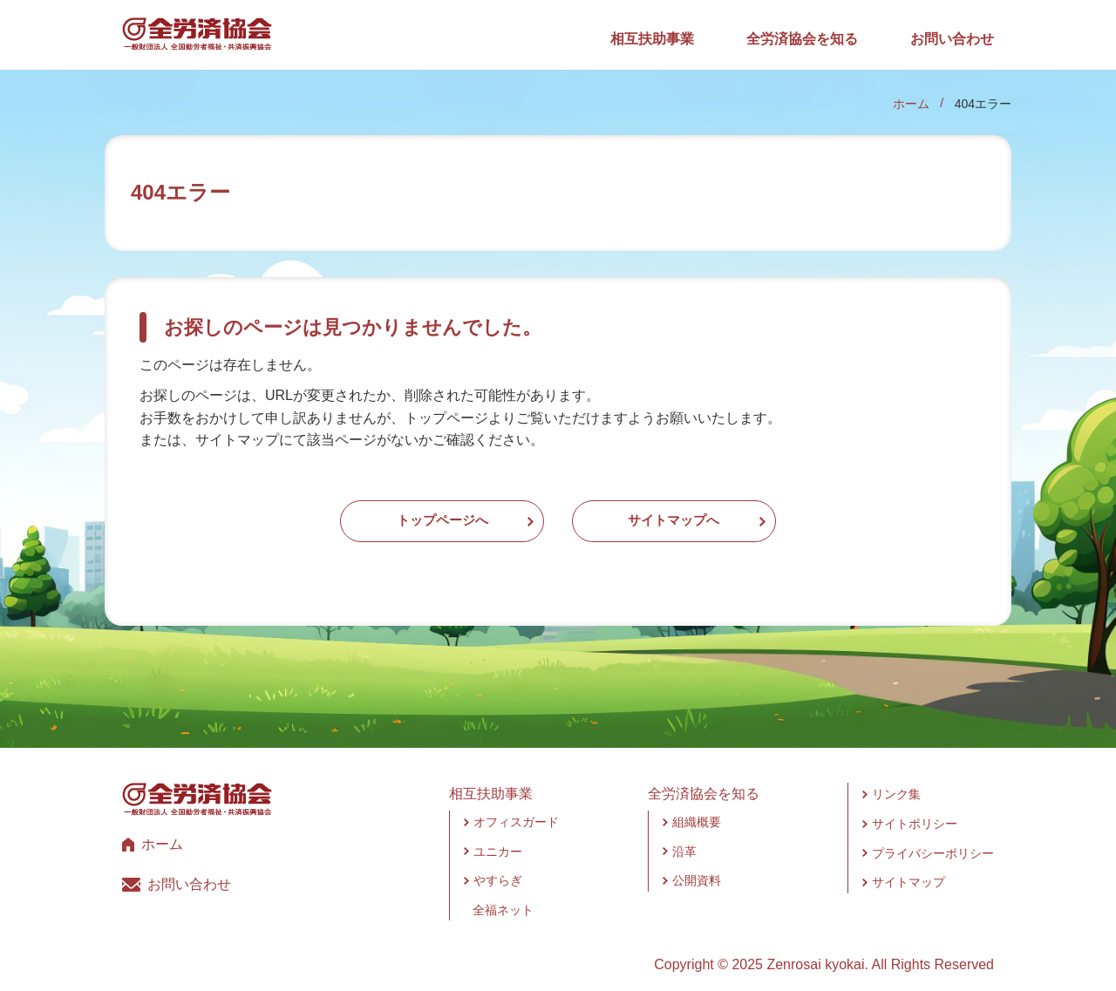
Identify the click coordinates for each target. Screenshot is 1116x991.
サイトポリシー (914, 812)
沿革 (684, 840)
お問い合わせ (952, 38)
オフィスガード (516, 811)
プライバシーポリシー (933, 842)
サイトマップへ (708, 515)
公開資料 (696, 869)
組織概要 (696, 811)
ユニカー (497, 840)
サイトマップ (908, 871)
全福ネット (503, 899)
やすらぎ (497, 869)
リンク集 (896, 784)
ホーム (911, 104)
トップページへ (408, 515)
